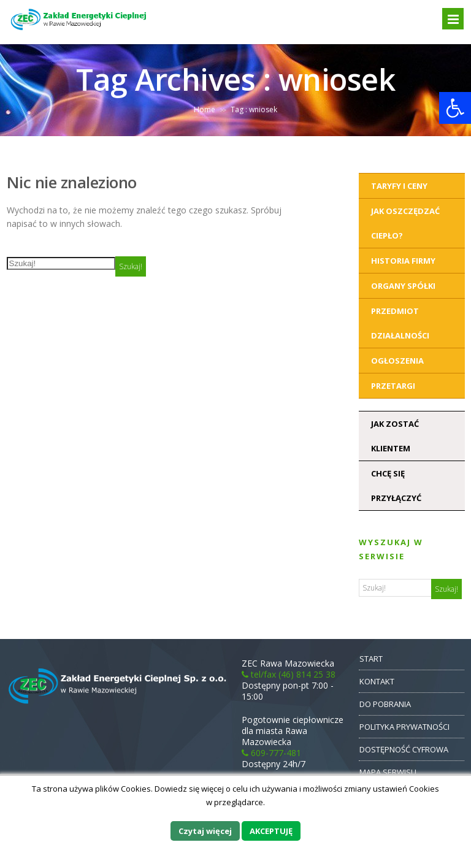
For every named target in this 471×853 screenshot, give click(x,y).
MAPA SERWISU (387, 772)
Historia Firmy (403, 260)
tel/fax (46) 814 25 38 (288, 674)
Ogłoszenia (397, 360)
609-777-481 (271, 753)
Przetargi (393, 385)
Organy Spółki (403, 285)
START (371, 658)
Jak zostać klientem (395, 436)
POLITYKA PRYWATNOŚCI (404, 726)
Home (204, 109)
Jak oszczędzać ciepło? (405, 223)
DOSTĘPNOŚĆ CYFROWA (403, 749)
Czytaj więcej (205, 830)
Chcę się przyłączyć (396, 485)
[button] (455, 108)
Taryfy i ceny (399, 185)
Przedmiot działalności (400, 323)
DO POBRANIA (385, 704)
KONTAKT (376, 681)
